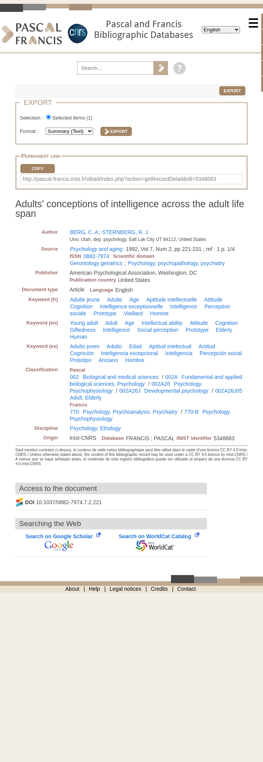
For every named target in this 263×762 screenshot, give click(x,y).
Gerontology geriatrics (96, 263)
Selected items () (72, 118)
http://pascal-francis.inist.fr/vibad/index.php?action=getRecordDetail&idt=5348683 (119, 179)
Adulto (114, 346)
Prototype (105, 313)
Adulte (114, 300)
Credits (159, 589)
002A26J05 (228, 391)
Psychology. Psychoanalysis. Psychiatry (130, 412)
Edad (135, 346)
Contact (187, 589)
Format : (30, 131)
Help (94, 589)
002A (171, 377)
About (72, 589)
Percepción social (221, 353)
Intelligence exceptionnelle (131, 306)
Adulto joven (84, 346)
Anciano (108, 360)
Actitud (207, 346)
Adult (111, 323)
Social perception (157, 330)
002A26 (160, 384)
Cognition (81, 306)
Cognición (82, 353)
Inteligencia (178, 353)
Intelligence (183, 306)
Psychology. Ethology (95, 428)
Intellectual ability (161, 323)
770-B (191, 412)
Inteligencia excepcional (129, 353)
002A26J (129, 391)
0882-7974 (96, 256)
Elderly (224, 330)
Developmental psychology (176, 391)
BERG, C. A (84, 232)
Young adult (84, 323)
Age (134, 300)
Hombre (135, 360)
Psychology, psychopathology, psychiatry (176, 263)
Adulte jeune (85, 300)
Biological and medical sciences (121, 377)
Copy (37, 168)
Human (78, 337)
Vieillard (133, 313)
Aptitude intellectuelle (171, 300)
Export (232, 90)
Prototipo (80, 360)
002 (74, 377)
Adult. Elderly (85, 398)
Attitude (213, 300)
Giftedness (82, 330)
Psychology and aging (96, 249)
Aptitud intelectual (170, 346)
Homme (159, 313)
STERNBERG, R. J (125, 232)
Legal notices (125, 589)
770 (74, 412)
